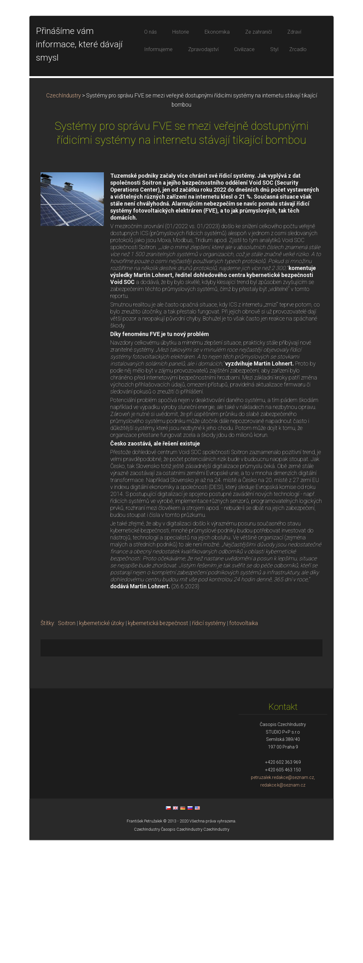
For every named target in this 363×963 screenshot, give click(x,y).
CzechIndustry (63, 218)
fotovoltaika (243, 746)
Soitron (66, 746)
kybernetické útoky (101, 746)
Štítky (47, 746)
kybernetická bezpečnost (158, 746)
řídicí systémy (209, 746)
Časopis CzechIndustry (181, 952)
